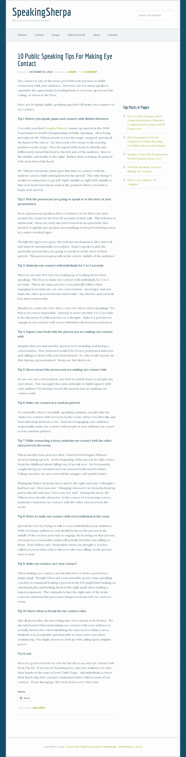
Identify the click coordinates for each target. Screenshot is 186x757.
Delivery (39, 707)
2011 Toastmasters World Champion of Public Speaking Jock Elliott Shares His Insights (146, 141)
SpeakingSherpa (41, 11)
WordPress (126, 747)
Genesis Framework (104, 747)
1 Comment (89, 71)
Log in (138, 747)
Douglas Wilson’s (56, 128)
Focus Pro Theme (76, 747)
